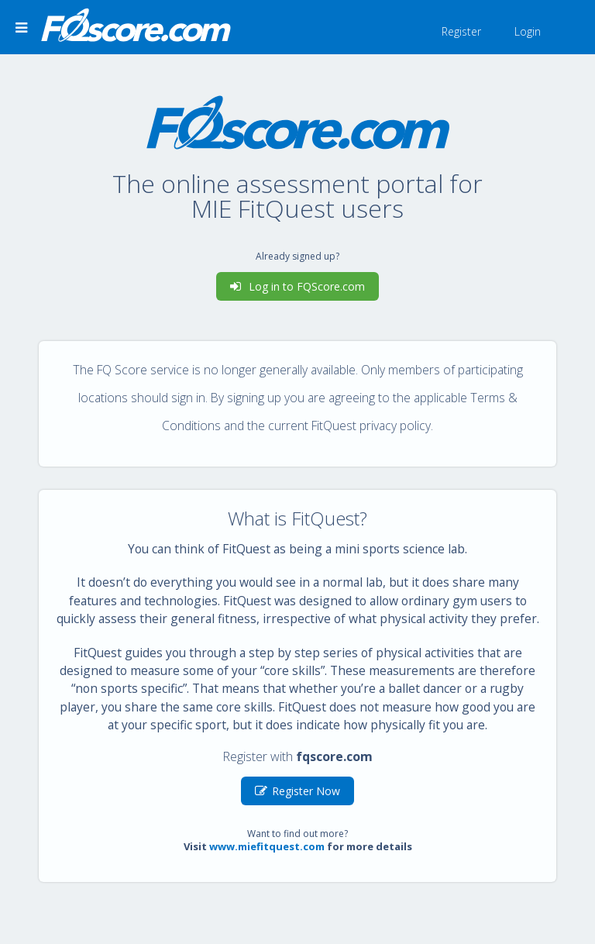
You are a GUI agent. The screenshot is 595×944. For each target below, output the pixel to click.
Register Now (297, 791)
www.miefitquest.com (267, 846)
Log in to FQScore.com (297, 286)
